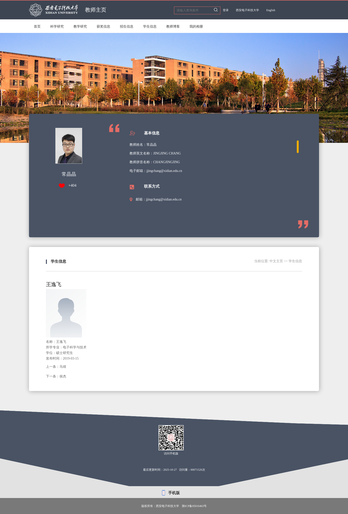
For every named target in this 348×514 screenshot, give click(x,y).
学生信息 (150, 26)
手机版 (174, 493)
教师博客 (173, 26)
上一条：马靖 (56, 366)
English (270, 10)
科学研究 (57, 26)
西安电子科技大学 (247, 10)
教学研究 (80, 26)
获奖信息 (103, 26)
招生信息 (126, 26)
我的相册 (196, 26)
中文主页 (276, 261)
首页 (37, 26)
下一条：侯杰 (56, 376)
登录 (226, 10)
